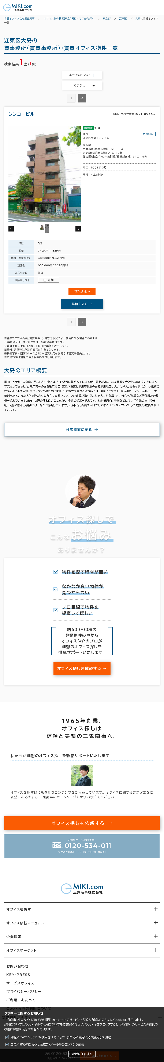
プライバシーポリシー (23, 991)
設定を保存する (82, 1054)
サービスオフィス (20, 983)
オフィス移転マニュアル (25, 923)
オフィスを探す (18, 909)
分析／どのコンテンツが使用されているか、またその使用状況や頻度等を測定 (60, 1037)
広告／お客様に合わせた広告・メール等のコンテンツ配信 (47, 1044)
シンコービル (21, 114)
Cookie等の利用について (42, 1024)
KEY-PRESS (18, 974)
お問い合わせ (17, 966)
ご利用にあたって (21, 1000)
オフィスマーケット (21, 950)
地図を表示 (148, 134)
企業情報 (13, 936)
